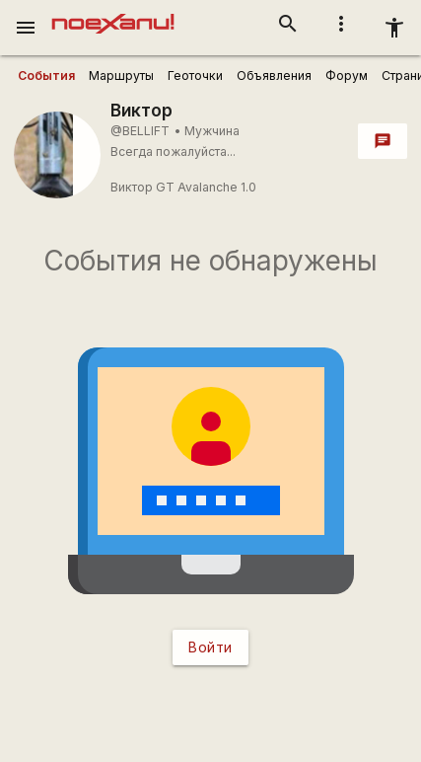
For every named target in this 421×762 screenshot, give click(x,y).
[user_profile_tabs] (46, 76)
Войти (210, 647)
